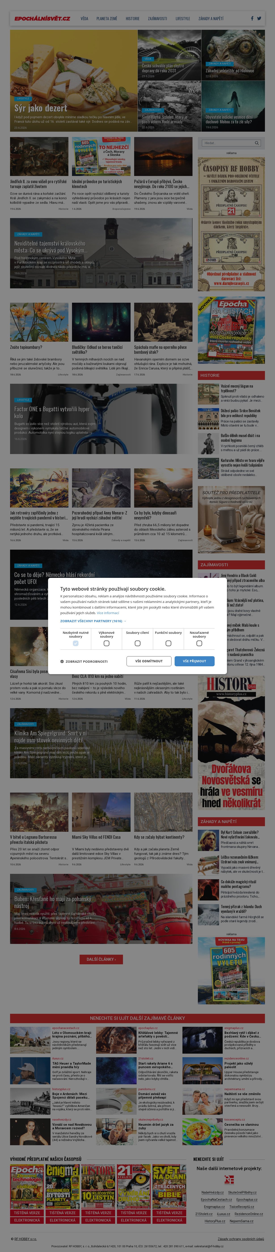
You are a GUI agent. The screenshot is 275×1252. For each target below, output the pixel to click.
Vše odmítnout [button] (149, 661)
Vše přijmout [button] (194, 661)
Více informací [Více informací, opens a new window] (108, 613)
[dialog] (137, 626)
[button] (137, 621)
